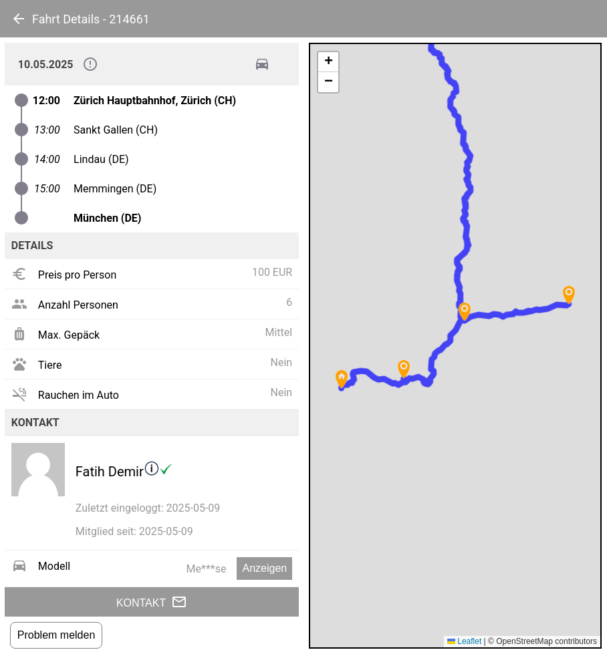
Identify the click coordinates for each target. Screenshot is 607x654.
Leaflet (464, 641)
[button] (403, 369)
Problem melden (56, 635)
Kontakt (151, 602)
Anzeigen (264, 568)
